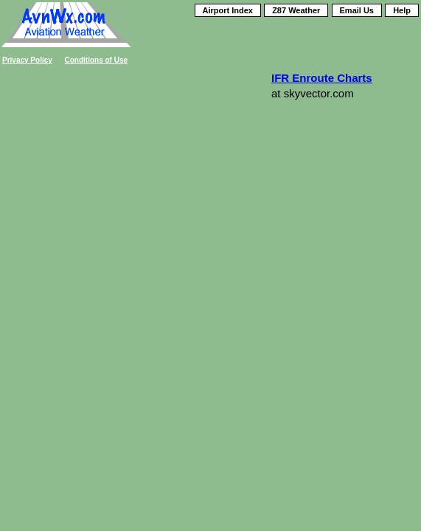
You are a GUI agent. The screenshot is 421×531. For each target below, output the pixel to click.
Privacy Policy (27, 60)
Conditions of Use (96, 60)
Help (402, 10)
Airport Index (228, 10)
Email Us (357, 10)
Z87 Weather (296, 10)
